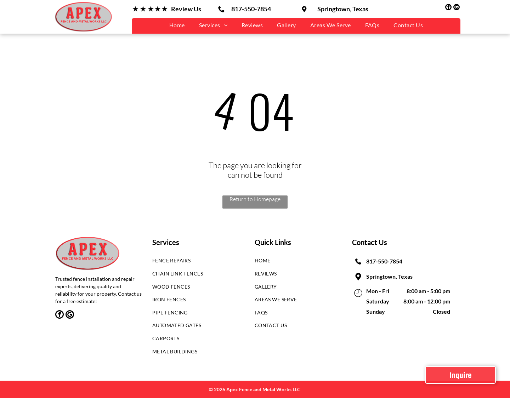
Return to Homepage (255, 199)
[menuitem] (177, 25)
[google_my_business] (456, 8)
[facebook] (448, 8)
